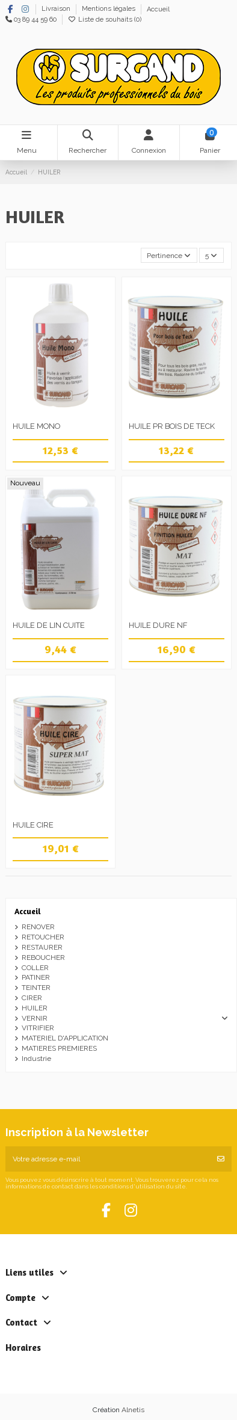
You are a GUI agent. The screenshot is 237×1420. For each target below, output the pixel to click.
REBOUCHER (43, 957)
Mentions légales (109, 9)
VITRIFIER (38, 1028)
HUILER (35, 1008)
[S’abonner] (221, 1159)
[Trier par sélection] (169, 255)
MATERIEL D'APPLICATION (65, 1038)
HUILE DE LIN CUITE (49, 625)
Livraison (57, 9)
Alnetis (133, 1410)
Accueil (158, 9)
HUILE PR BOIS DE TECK (172, 426)
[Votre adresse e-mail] (108, 1159)
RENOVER (38, 927)
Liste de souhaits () (104, 19)
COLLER (35, 968)
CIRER (32, 998)
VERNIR (35, 1018)
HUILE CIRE (33, 824)
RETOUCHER (43, 937)
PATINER (36, 977)
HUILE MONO (36, 426)
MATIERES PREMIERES (59, 1048)
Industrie (36, 1058)
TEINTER (36, 987)
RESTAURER (42, 947)
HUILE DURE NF (158, 625)
